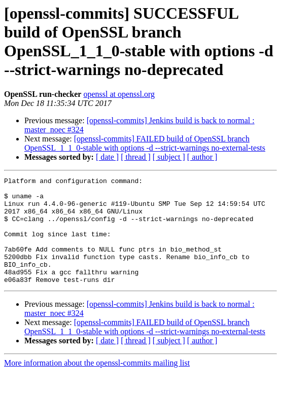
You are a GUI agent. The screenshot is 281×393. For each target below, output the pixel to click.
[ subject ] (169, 157)
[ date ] (107, 157)
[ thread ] (136, 157)
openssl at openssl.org (119, 94)
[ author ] (202, 157)
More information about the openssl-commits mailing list (97, 384)
